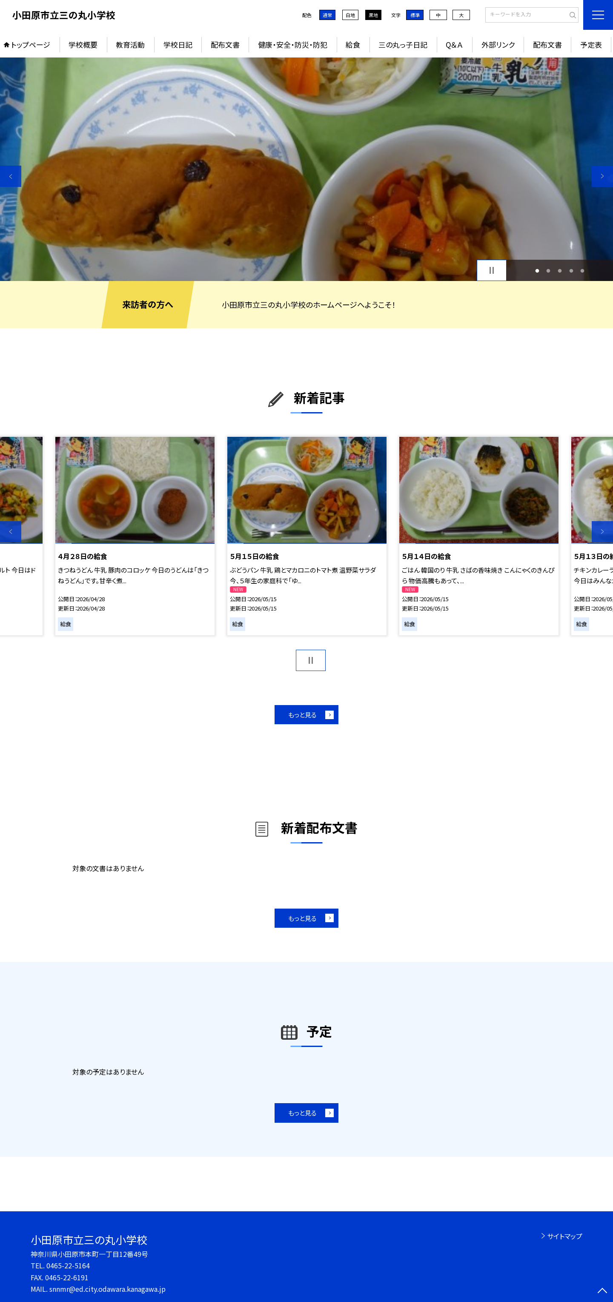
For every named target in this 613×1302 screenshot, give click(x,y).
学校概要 (83, 44)
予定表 (591, 44)
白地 (350, 14)
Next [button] (602, 176)
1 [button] (537, 270)
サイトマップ (564, 1236)
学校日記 (177, 44)
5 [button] (582, 270)
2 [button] (548, 270)
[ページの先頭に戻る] (602, 1291)
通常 (327, 14)
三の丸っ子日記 (402, 44)
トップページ (30, 44)
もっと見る (302, 714)
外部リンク (498, 44)
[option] (306, 169)
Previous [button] (10, 176)
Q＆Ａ (454, 44)
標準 (415, 14)
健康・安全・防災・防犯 (292, 44)
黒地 (373, 14)
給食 (353, 44)
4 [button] (571, 270)
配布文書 (225, 44)
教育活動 (130, 44)
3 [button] (560, 270)
